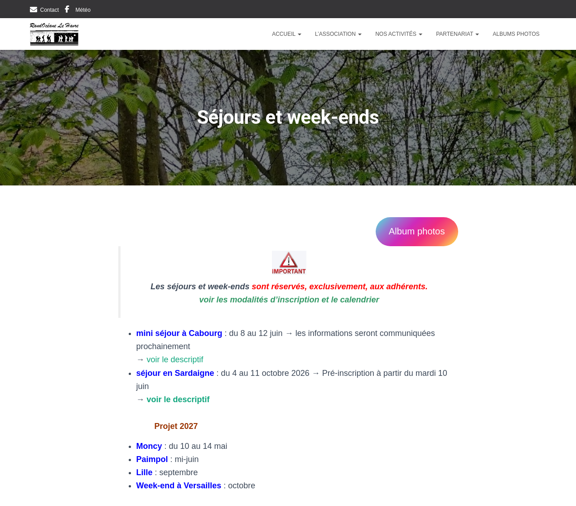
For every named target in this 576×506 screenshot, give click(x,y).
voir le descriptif (175, 359)
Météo (83, 10)
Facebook (67, 10)
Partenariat (457, 34)
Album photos (417, 231)
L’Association (338, 34)
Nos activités (398, 34)
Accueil (286, 34)
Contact (49, 10)
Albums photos (516, 34)
